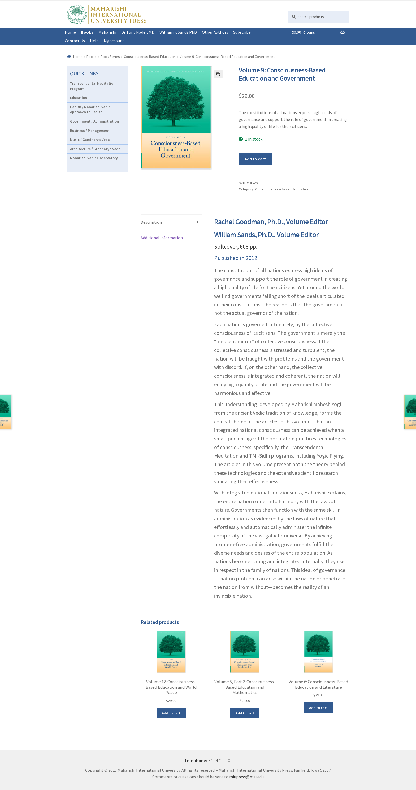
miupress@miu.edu (246, 776)
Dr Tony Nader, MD (137, 32)
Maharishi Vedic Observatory (94, 157)
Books (87, 32)
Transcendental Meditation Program (92, 86)
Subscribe (242, 32)
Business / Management (90, 130)
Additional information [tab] (162, 237)
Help (94, 40)
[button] (218, 74)
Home (70, 32)
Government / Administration (94, 121)
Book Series (110, 56)
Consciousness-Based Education (150, 56)
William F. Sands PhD (178, 32)
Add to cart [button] (171, 713)
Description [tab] (151, 222)
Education (78, 97)
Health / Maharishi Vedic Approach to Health (90, 110)
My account (114, 40)
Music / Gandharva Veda (90, 139)
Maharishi (107, 32)
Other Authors (215, 32)
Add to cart (255, 159)
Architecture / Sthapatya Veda (95, 148)
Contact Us (75, 40)
